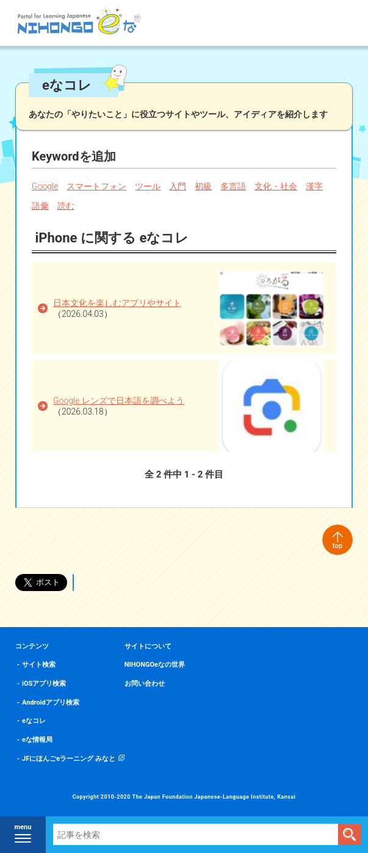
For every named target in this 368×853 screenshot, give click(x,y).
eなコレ (34, 721)
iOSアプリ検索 (44, 684)
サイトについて (147, 646)
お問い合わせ (144, 684)
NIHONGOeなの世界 (154, 665)
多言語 (233, 186)
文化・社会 (275, 186)
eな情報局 (37, 740)
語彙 (40, 206)
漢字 (314, 186)
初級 (203, 186)
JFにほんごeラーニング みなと (68, 759)
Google (45, 186)
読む (65, 206)
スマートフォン (96, 186)
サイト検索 (39, 665)
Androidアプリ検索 (50, 702)
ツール (148, 186)
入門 (177, 186)
